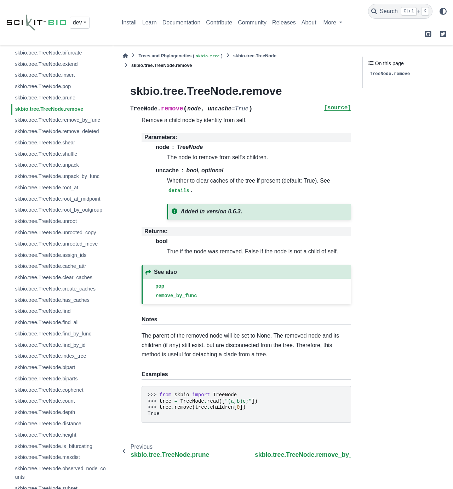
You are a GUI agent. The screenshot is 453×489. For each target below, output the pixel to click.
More (330, 22)
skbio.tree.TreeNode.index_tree (50, 356)
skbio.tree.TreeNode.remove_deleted (57, 131)
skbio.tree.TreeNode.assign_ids (50, 255)
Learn (149, 22)
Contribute (219, 22)
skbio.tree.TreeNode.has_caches (52, 300)
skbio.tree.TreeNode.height (45, 435)
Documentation (181, 22)
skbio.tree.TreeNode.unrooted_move (56, 244)
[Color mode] (443, 11)
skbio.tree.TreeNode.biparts (46, 378)
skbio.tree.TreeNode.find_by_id (50, 345)
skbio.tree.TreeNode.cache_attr (50, 266)
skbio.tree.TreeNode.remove (49, 109)
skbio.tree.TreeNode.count (45, 401)
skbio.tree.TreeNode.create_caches (55, 289)
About (309, 22)
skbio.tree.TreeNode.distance (48, 423)
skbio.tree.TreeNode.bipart (45, 367)
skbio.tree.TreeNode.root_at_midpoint (57, 199)
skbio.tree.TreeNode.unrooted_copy (55, 232)
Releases (284, 22)
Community (252, 22)
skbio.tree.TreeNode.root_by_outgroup (58, 210)
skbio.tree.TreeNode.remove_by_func (57, 120)
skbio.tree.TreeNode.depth (45, 412)
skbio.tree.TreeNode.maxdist (47, 457)
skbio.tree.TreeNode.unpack (47, 165)
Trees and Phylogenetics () (180, 56)
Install (129, 22)
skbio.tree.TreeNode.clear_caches (53, 277)
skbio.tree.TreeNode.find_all (46, 322)
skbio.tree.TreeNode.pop (43, 86)
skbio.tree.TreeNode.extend (46, 64)
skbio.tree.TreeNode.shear (45, 142)
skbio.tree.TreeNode (254, 55)
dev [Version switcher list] (77, 22)
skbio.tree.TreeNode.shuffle (46, 154)
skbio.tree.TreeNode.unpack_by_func (57, 176)
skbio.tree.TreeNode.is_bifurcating (53, 446)
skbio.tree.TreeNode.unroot (46, 221)
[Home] (125, 55)
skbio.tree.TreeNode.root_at (46, 187)
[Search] (400, 11)
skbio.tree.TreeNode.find (42, 311)
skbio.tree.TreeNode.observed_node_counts (60, 473)
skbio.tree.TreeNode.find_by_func (53, 333)
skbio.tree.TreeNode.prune (45, 97)
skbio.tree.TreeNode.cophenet (49, 390)
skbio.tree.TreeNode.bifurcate (48, 53)
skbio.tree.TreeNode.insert (45, 75)
